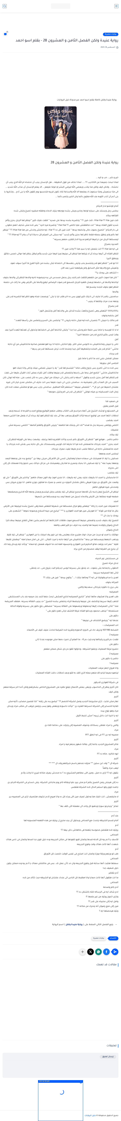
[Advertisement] (60, 23)
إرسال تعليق (108, 1057)
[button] (106, 951)
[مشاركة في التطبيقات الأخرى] (82, 951)
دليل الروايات (90, 1116)
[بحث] (5, 6)
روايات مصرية (110, 34)
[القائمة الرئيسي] (116, 6)
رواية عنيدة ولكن (74, 924)
